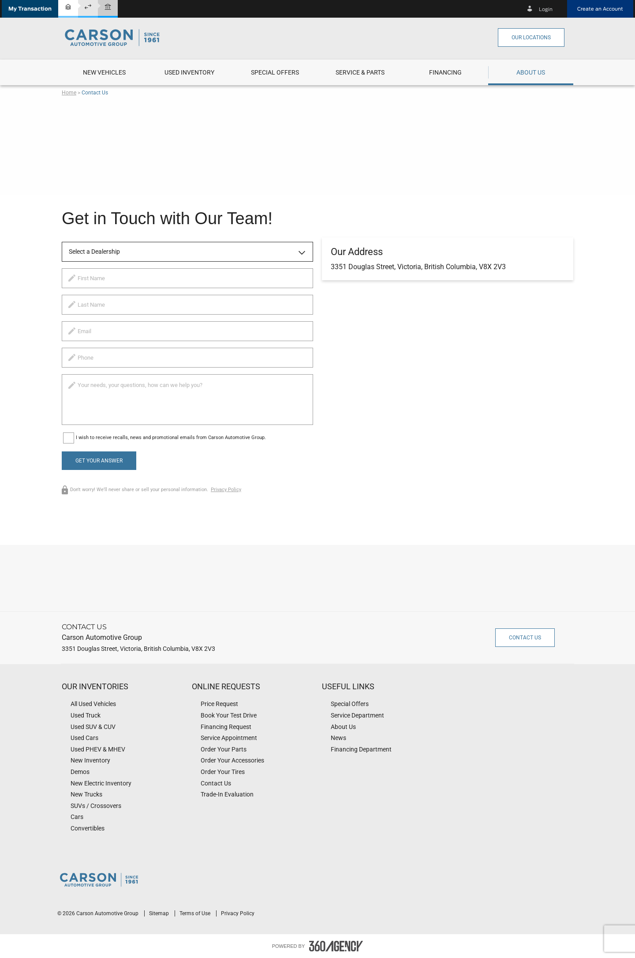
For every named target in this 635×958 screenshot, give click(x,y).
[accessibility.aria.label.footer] (336, 946)
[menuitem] (104, 72)
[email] (187, 331)
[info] (187, 399)
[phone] (187, 358)
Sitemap (159, 913)
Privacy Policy (226, 489)
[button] (30, 9)
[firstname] (187, 278)
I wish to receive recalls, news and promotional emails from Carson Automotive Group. (171, 437)
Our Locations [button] (531, 37)
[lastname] (187, 305)
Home (69, 93)
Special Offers (275, 72)
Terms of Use (195, 913)
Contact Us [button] (525, 638)
